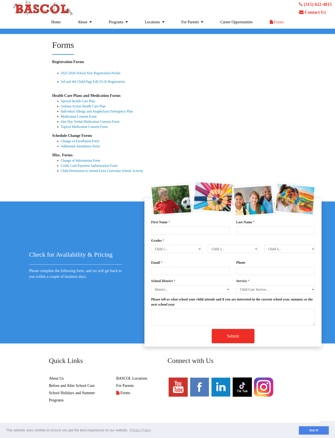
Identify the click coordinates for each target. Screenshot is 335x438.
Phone (240, 262)
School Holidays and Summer (72, 393)
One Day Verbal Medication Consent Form (90, 121)
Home (56, 22)
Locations (152, 22)
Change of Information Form (80, 160)
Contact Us (312, 12)
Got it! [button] (313, 430)
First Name (159, 222)
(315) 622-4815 (315, 4)
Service (241, 281)
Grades (156, 240)
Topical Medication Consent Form (84, 127)
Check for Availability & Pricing (71, 254)
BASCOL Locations (131, 378)
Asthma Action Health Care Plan (83, 106)
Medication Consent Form (79, 116)
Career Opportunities (236, 22)
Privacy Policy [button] (140, 430)
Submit (233, 336)
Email (155, 262)
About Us (56, 378)
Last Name (244, 222)
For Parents (190, 22)
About (82, 22)
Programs (116, 22)
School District (162, 281)
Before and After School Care (72, 385)
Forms (277, 22)
